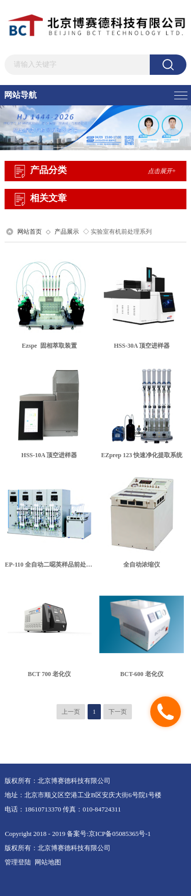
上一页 (71, 711)
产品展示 (66, 231)
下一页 (117, 711)
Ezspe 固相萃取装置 (49, 345)
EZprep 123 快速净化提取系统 (141, 455)
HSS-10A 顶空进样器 (49, 455)
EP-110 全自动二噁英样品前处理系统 (54, 564)
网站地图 (48, 862)
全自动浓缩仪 (141, 564)
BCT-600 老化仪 (141, 674)
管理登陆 (18, 862)
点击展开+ (162, 171)
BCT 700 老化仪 (49, 674)
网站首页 (29, 231)
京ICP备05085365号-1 (120, 833)
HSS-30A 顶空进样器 (142, 345)
